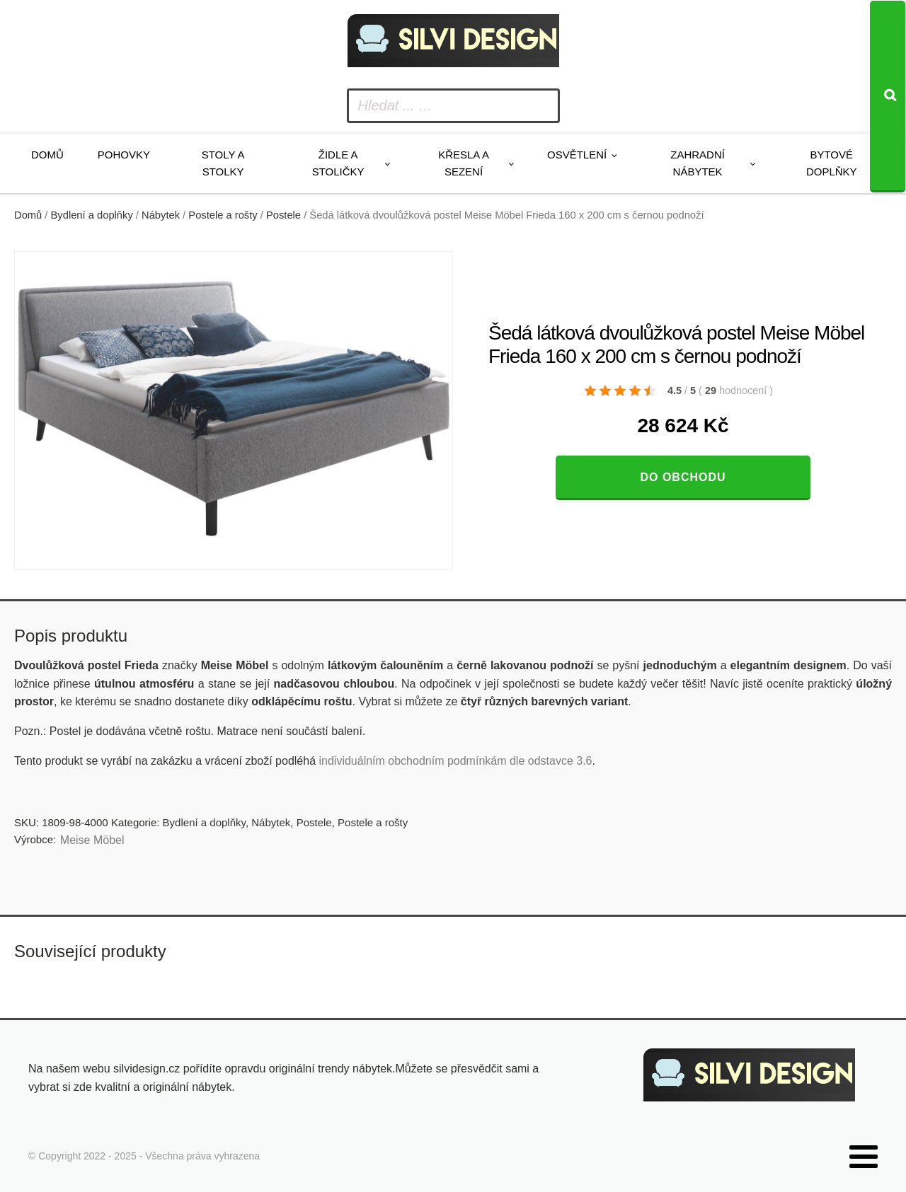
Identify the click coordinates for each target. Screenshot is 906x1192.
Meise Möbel (92, 840)
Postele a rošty (222, 215)
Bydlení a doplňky (92, 215)
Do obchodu (683, 477)
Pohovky (124, 155)
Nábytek (161, 215)
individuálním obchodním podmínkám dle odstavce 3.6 (455, 761)
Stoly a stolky (223, 163)
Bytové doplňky (831, 163)
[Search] (887, 96)
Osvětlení (577, 155)
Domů (47, 155)
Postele (283, 215)
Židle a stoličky (338, 163)
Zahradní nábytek (697, 163)
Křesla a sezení (463, 163)
